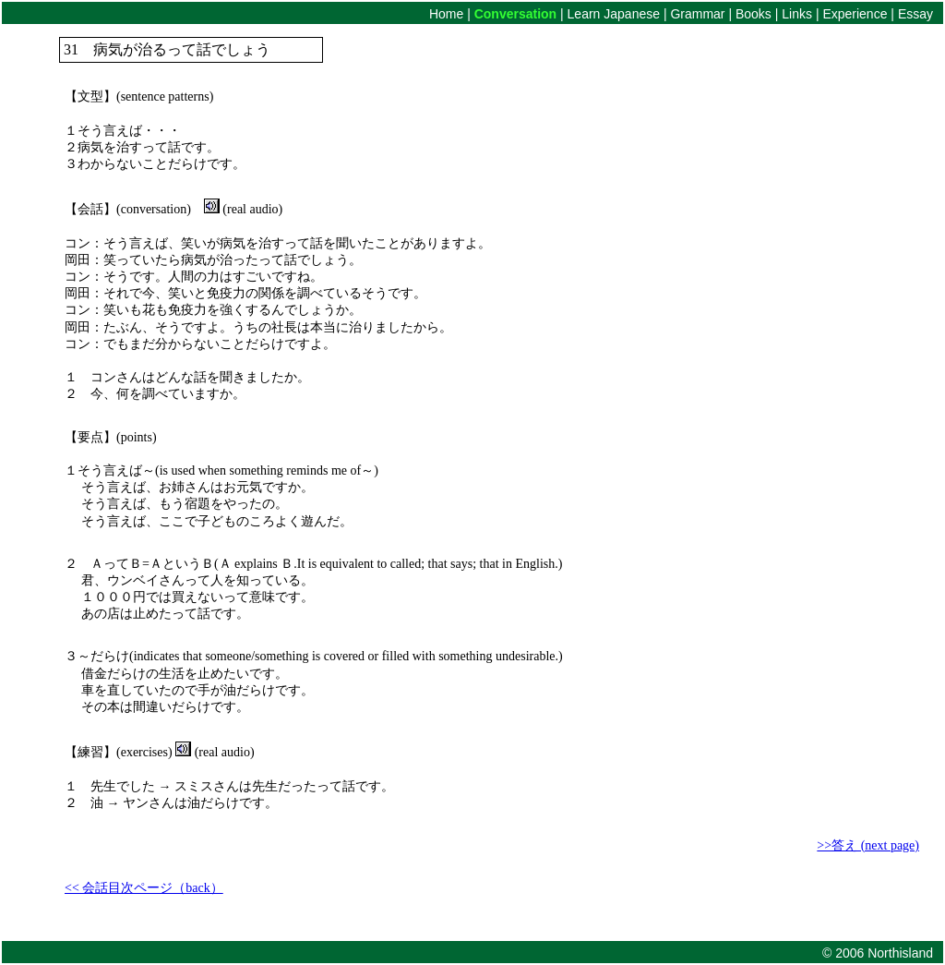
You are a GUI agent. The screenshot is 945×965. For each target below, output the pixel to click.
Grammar (696, 13)
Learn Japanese (612, 13)
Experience (855, 13)
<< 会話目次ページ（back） (144, 888)
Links (799, 13)
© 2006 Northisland (877, 953)
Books (753, 13)
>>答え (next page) (868, 845)
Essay (915, 13)
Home (448, 13)
